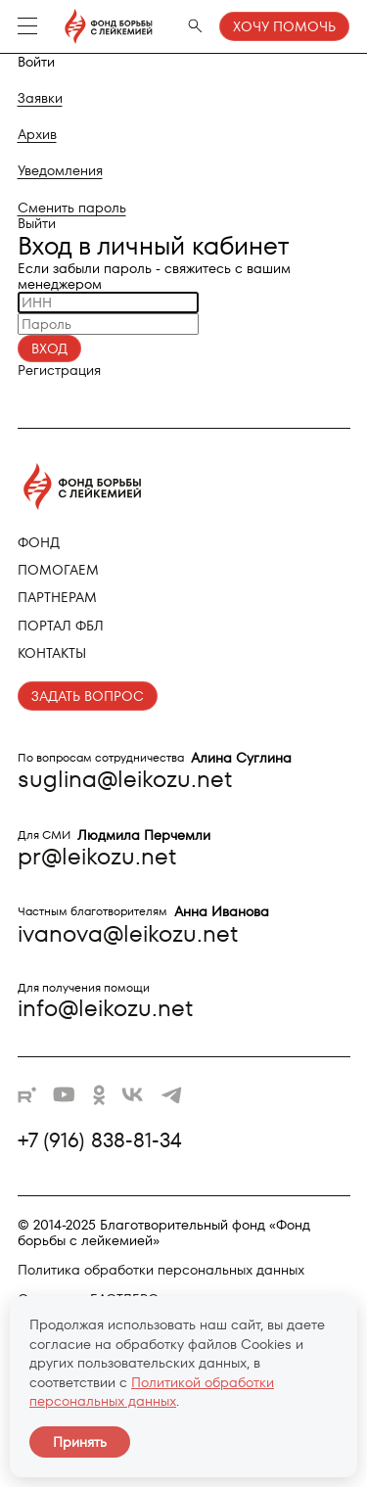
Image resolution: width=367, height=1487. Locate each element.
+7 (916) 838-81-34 (100, 1140)
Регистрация (59, 370)
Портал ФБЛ (61, 625)
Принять (80, 1442)
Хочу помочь (284, 26)
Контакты (52, 653)
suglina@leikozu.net (125, 779)
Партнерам (57, 597)
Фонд (39, 542)
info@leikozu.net (105, 1008)
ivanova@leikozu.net (128, 933)
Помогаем (58, 570)
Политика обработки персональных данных (161, 1270)
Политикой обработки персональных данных (151, 1392)
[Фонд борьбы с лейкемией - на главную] (99, 26)
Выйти (37, 223)
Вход (49, 348)
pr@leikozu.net (97, 856)
